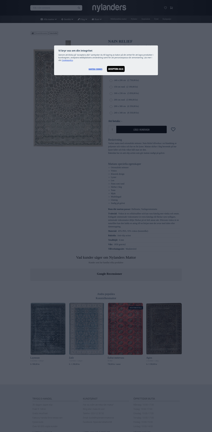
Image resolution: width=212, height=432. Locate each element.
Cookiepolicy (67, 60)
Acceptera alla (115, 69)
